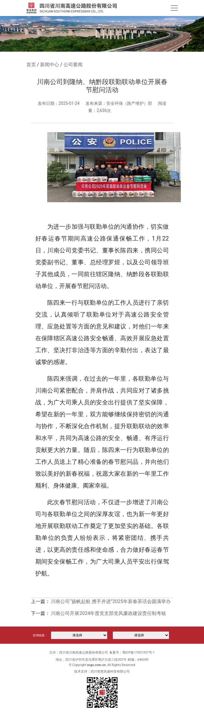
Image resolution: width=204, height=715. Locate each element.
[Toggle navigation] (174, 8)
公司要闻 (73, 64)
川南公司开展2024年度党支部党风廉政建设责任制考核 (108, 613)
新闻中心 (49, 64)
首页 (31, 64)
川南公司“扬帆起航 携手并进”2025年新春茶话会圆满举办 (110, 601)
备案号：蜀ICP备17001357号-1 (132, 652)
